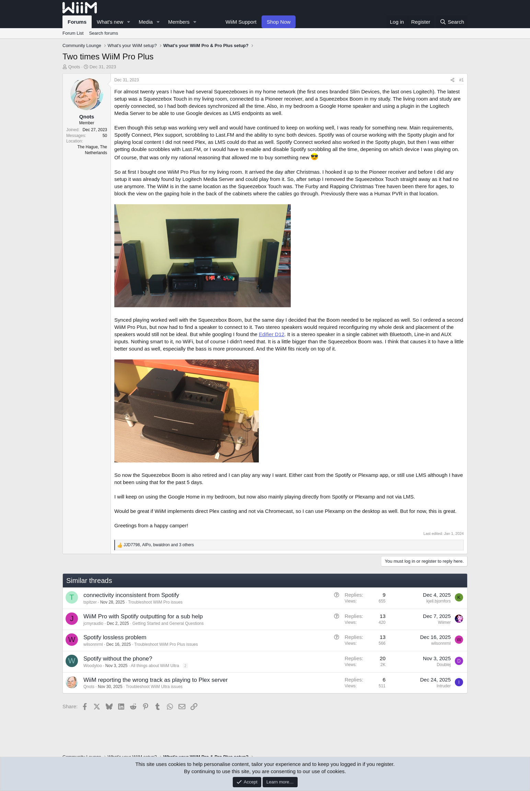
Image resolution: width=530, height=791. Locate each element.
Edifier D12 (271, 334)
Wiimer (444, 622)
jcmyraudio (93, 623)
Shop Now (278, 22)
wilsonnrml (93, 644)
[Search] (452, 21)
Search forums (103, 33)
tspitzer (90, 602)
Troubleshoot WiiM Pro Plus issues (166, 644)
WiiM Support (241, 22)
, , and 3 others (159, 544)
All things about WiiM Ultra (155, 665)
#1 (461, 80)
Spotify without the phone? (117, 658)
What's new (110, 22)
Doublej (444, 664)
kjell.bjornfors (438, 601)
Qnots (74, 66)
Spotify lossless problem (114, 637)
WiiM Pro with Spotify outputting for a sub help (143, 616)
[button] (129, 21)
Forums (77, 22)
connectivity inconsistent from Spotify (131, 595)
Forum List (72, 33)
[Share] (452, 80)
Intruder (444, 686)
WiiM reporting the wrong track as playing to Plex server (155, 680)
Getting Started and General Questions (168, 623)
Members (179, 22)
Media (146, 22)
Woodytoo (92, 665)
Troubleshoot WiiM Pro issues (155, 602)
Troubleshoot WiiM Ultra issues (154, 686)
